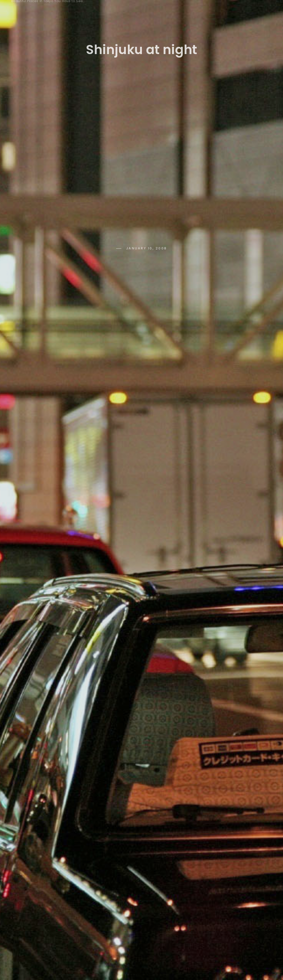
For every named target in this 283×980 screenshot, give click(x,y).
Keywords (135, 10)
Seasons (174, 10)
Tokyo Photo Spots (47, 8)
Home (102, 10)
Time (206, 10)
